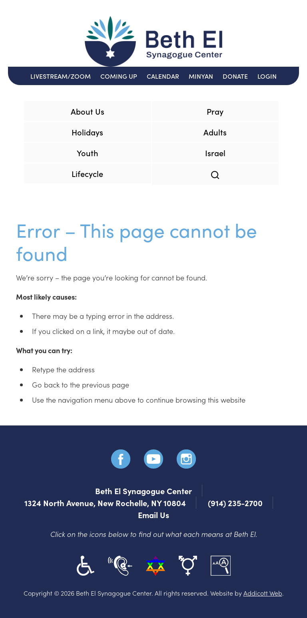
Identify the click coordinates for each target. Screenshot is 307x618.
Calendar (163, 76)
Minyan (201, 76)
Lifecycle (87, 173)
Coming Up (118, 76)
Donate (235, 76)
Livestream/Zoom (60, 76)
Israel (215, 152)
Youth (87, 152)
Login (267, 76)
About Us (87, 111)
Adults (215, 131)
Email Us (153, 514)
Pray (215, 111)
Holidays (87, 131)
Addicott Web (262, 592)
